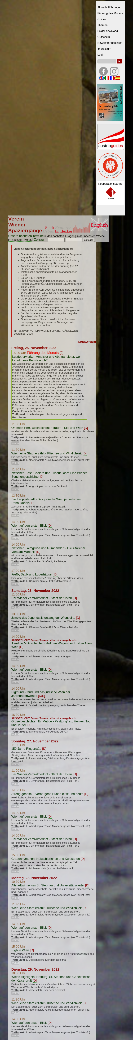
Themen (102, 25)
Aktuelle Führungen (109, 7)
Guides (101, 19)
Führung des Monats (110, 13)
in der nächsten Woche (91, 236)
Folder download (107, 31)
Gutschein (103, 36)
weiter (15, 443)
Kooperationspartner (110, 183)
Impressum (104, 48)
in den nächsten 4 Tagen (59, 236)
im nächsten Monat (20, 239)
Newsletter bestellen (109, 42)
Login (100, 54)
